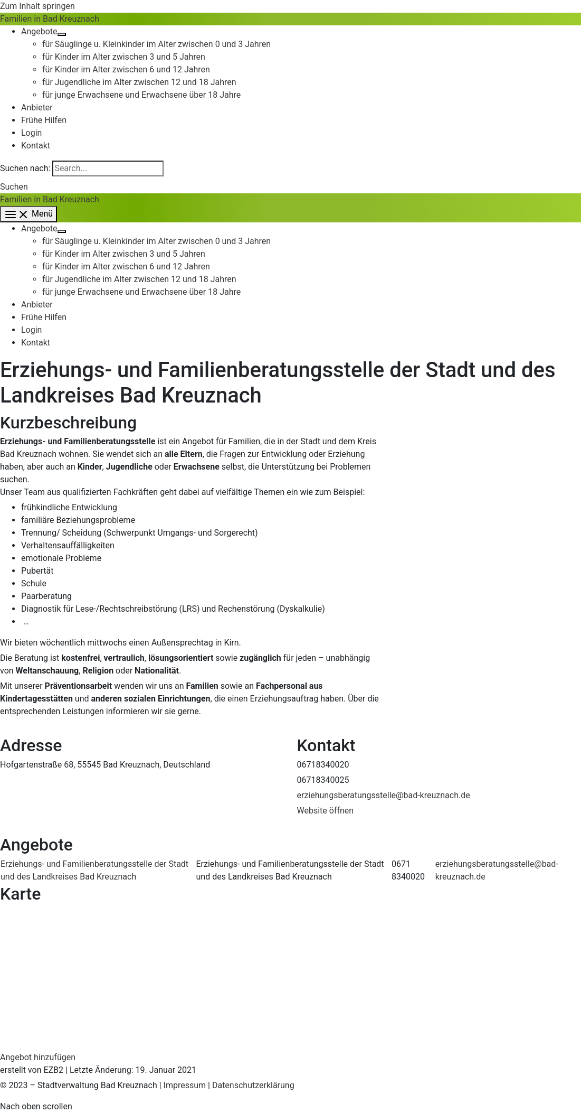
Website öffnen (325, 811)
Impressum (185, 1085)
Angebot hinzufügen (37, 1057)
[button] (14, 187)
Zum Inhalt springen (37, 6)
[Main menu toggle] (28, 214)
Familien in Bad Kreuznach (49, 19)
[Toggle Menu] (62, 34)
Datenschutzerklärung (253, 1085)
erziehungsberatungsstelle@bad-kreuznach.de (383, 795)
